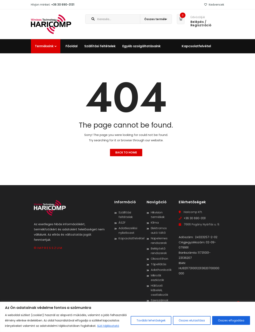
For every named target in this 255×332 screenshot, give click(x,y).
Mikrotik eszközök (157, 277)
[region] (127, 317)
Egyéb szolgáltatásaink (141, 46)
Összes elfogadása (231, 320)
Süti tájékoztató (108, 326)
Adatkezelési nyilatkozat (128, 230)
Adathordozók (161, 270)
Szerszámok (159, 300)
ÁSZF (122, 222)
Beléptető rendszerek (159, 250)
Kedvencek (214, 5)
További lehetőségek (151, 320)
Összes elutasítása (192, 320)
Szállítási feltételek (100, 46)
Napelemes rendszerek (159, 240)
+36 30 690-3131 (62, 5)
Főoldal (71, 46)
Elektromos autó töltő (159, 230)
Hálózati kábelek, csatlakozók (159, 290)
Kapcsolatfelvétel (196, 46)
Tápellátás (158, 264)
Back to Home (126, 152)
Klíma (155, 222)
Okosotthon (159, 258)
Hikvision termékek (158, 214)
